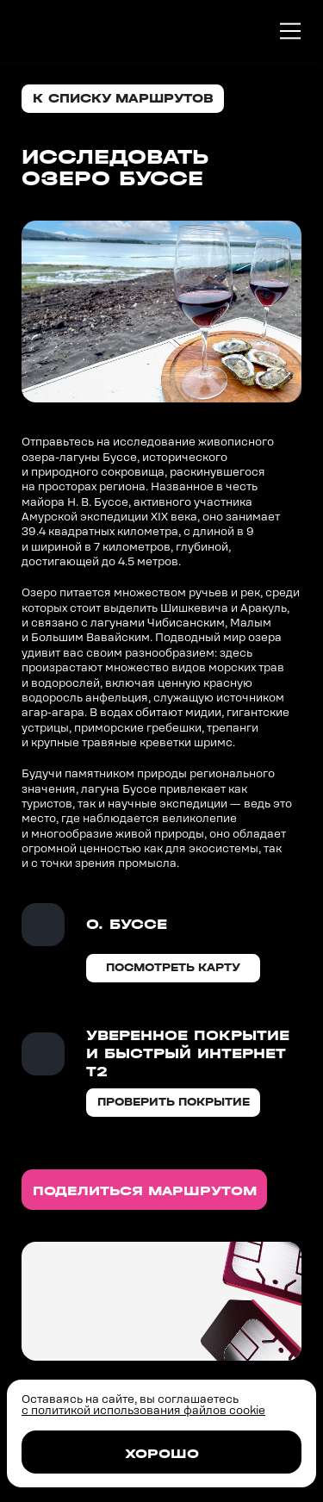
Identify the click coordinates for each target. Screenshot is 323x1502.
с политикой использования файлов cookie (143, 1410)
